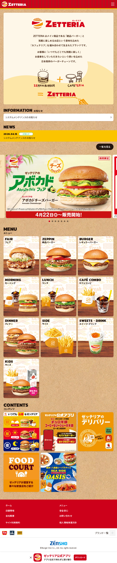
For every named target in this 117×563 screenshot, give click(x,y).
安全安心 (63, 510)
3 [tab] (55, 221)
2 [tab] (52, 221)
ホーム (9, 505)
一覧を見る (104, 146)
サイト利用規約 (13, 522)
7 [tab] (67, 221)
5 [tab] (61, 221)
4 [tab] (58, 221)
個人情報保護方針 (68, 522)
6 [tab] (64, 221)
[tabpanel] (58, 186)
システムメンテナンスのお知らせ (21, 117)
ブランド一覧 (101, 533)
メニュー (63, 505)
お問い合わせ (65, 515)
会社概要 (10, 515)
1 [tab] (49, 221)
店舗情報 (10, 510)
